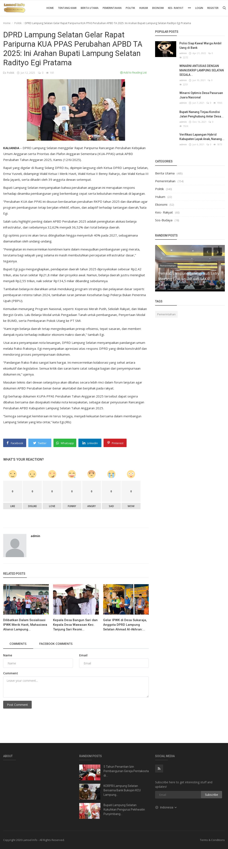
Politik (130, 8)
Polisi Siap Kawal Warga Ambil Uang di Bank (200, 45)
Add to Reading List (133, 72)
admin (35, 536)
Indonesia (166, 807)
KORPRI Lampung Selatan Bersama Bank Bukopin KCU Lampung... (122, 790)
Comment (10, 673)
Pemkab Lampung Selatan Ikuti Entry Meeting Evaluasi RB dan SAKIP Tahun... (188, 279)
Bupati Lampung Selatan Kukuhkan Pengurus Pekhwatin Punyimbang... (124, 809)
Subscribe (211, 795)
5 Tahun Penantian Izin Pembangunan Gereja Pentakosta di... (126, 771)
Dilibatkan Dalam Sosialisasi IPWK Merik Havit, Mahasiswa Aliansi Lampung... (25, 624)
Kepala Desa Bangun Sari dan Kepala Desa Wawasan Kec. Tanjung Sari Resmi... (75, 624)
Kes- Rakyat (175, 8)
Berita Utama (89, 8)
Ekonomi (158, 8)
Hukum (143, 8)
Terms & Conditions (212, 840)
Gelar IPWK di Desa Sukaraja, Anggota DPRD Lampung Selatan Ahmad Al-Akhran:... (125, 624)
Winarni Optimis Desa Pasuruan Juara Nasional (201, 95)
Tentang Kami (67, 8)
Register (212, 8)
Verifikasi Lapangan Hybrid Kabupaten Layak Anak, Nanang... (201, 137)
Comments (18, 644)
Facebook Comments (57, 644)
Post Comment (17, 705)
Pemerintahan (112, 8)
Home (50, 8)
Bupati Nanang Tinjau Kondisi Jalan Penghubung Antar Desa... (201, 114)
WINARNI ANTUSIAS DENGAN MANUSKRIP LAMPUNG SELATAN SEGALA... (201, 70)
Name (7, 655)
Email (83, 655)
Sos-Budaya (163, 220)
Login (199, 8)
